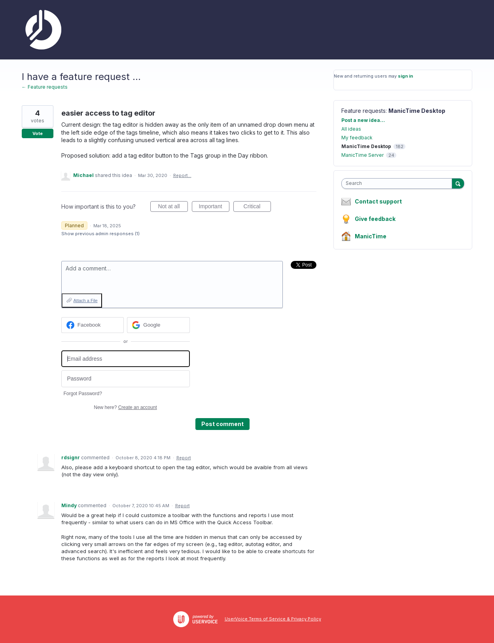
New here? (125, 407)
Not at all (172, 207)
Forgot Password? (83, 393)
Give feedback (375, 218)
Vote (37, 133)
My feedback (357, 138)
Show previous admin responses (100, 233)
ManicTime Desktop (416, 110)
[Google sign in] (158, 325)
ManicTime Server (362, 155)
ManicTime (370, 236)
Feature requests (363, 110)
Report (183, 457)
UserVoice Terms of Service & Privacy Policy (273, 619)
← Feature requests (45, 87)
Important (214, 207)
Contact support (378, 201)
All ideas (351, 129)
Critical (257, 207)
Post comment (222, 423)
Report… (182, 175)
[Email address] (125, 358)
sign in (405, 76)
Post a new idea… (363, 120)
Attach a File (86, 300)
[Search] (458, 183)
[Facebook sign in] (92, 325)
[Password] (125, 378)
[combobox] (398, 183)
